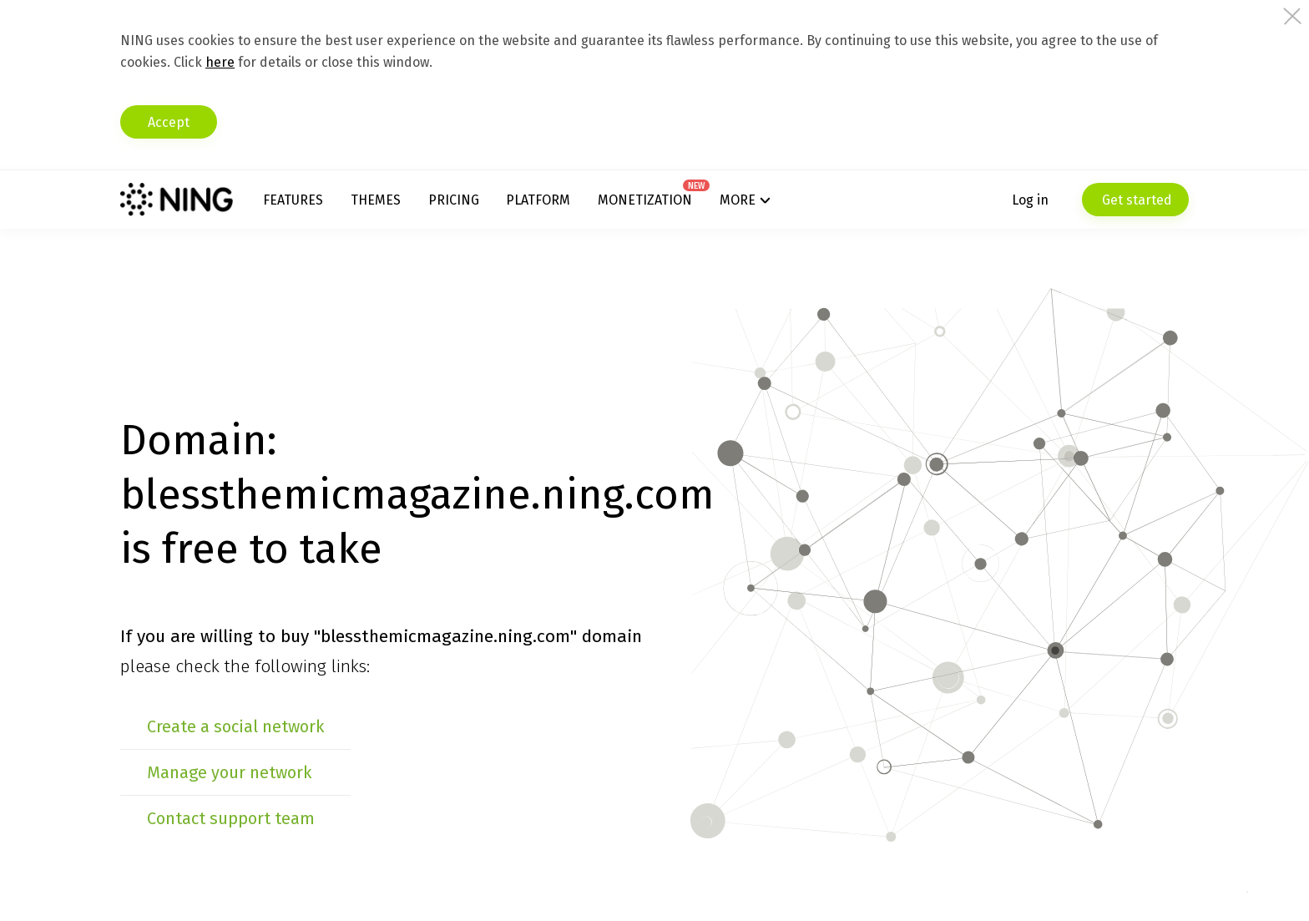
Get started (1135, 200)
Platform (538, 200)
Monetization (645, 200)
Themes (376, 200)
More (738, 200)
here (220, 62)
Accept (169, 122)
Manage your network (229, 772)
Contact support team (231, 818)
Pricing (453, 200)
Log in (1030, 200)
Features (293, 200)
